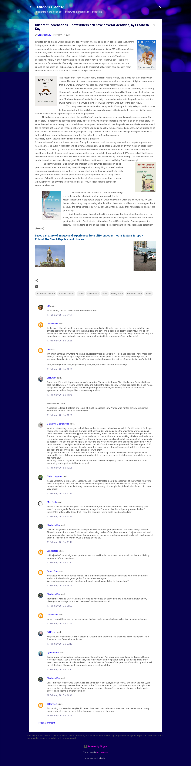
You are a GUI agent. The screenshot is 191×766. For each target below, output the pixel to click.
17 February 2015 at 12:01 (59, 415)
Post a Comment (46, 722)
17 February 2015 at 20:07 (59, 606)
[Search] (160, 8)
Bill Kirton (51, 377)
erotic (81, 293)
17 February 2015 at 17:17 (59, 542)
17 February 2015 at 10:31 (59, 369)
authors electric (66, 293)
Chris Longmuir (54, 476)
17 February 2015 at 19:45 (59, 585)
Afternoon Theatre (45, 293)
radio (105, 293)
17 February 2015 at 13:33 (59, 516)
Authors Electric (50, 7)
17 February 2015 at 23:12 (59, 669)
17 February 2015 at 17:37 (59, 562)
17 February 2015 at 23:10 (59, 644)
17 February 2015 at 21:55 (59, 623)
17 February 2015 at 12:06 (59, 467)
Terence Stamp (134, 293)
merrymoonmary (102, 752)
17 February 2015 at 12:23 (59, 493)
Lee (49, 349)
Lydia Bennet (53, 652)
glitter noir (52, 704)
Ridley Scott (117, 293)
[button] (154, 25)
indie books (93, 293)
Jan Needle (52, 323)
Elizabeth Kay (53, 525)
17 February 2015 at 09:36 (59, 340)
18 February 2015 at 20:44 (59, 715)
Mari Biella (52, 502)
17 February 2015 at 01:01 (59, 315)
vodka (148, 293)
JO (48, 306)
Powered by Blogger (95, 746)
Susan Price (53, 571)
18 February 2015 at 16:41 (59, 695)
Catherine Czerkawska (58, 423)
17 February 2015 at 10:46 (59, 394)
